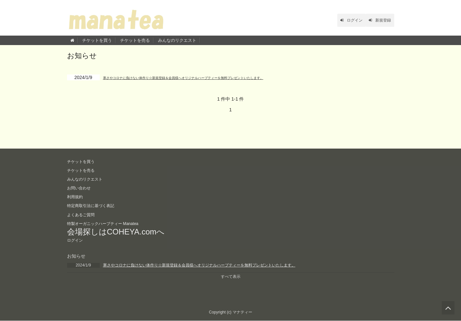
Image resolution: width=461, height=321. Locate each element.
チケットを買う (97, 40)
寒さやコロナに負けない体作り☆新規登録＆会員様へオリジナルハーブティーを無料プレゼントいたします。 (215, 77)
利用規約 (76, 196)
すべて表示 (230, 276)
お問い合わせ (81, 187)
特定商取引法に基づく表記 (94, 204)
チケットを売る (135, 40)
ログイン (341, 20)
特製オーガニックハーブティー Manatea (108, 222)
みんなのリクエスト (177, 40)
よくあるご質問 (83, 213)
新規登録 (376, 20)
